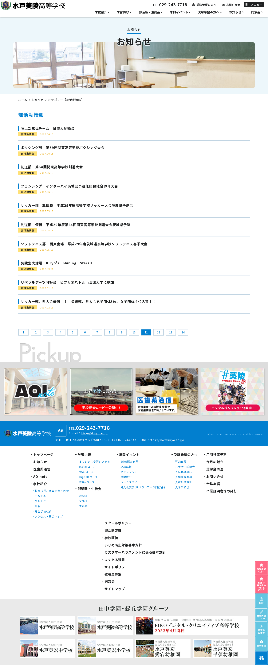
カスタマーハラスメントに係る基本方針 (135, 552)
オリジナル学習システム (94, 461)
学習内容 (84, 454)
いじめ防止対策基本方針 (123, 545)
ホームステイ (128, 482)
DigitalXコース (88, 477)
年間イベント (129, 454)
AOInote (40, 476)
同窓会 (109, 581)
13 (170, 332)
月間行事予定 (216, 454)
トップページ (43, 454)
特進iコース (86, 472)
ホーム (22, 100)
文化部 (83, 501)
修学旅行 (126, 477)
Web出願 (181, 461)
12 (158, 332)
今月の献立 (214, 461)
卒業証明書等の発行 (221, 491)
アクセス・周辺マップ (49, 516)
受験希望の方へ (206, 4)
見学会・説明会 (185, 467)
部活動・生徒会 (89, 488)
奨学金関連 (214, 469)
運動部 (83, 496)
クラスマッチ (128, 472)
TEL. (170, 5)
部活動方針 (113, 530)
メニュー (256, 4)
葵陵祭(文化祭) (130, 461)
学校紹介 (40, 483)
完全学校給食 (43, 511)
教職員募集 (113, 574)
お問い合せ (233, 4)
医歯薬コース (87, 467)
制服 (38, 506)
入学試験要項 (183, 477)
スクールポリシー (118, 523)
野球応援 (126, 467)
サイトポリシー (116, 566)
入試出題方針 (183, 482)
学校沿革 (40, 496)
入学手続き (182, 487)
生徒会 (83, 506)
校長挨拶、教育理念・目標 (52, 491)
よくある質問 (114, 559)
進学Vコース (87, 482)
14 (183, 332)
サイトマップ (114, 588)
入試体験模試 (183, 472)
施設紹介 (40, 501)
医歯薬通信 (41, 469)
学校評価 (111, 537)
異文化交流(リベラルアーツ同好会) (142, 487)
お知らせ (38, 100)
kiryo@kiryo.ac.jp (94, 433)
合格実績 (213, 483)
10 (134, 332)
